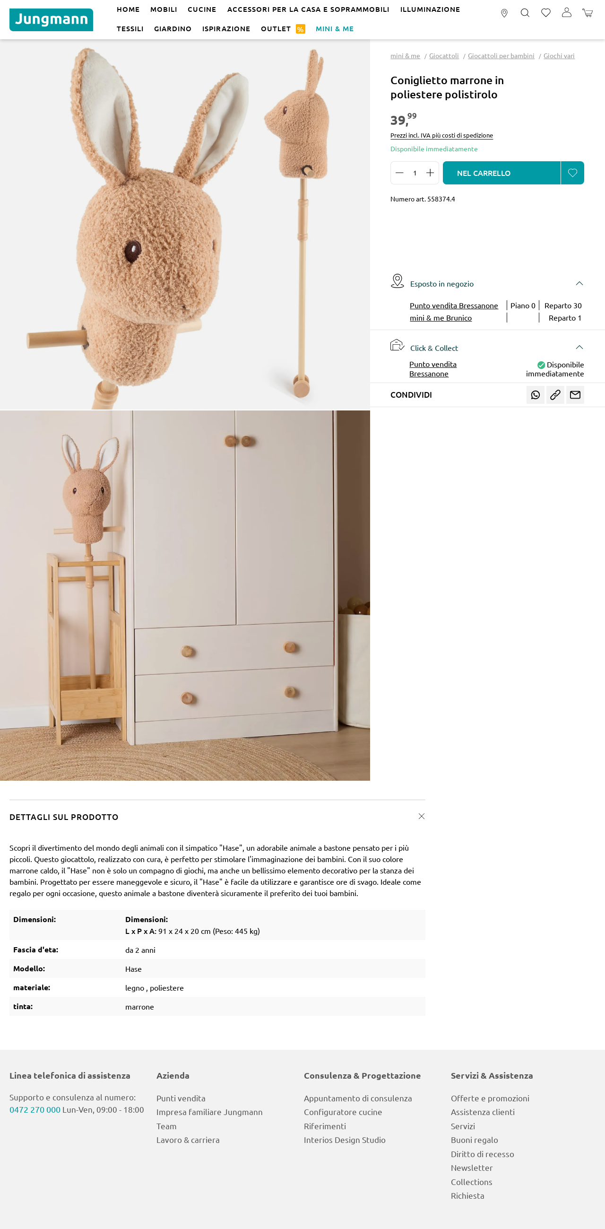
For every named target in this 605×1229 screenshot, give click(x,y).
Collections (472, 1181)
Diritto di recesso (482, 1154)
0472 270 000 (34, 1109)
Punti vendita (181, 1098)
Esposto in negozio (432, 281)
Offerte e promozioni (490, 1098)
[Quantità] (415, 172)
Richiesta (467, 1195)
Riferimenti (325, 1126)
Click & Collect (424, 345)
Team (166, 1126)
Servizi (463, 1126)
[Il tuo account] (566, 13)
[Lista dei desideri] (546, 13)
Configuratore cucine (343, 1111)
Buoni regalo (474, 1139)
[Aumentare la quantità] (431, 172)
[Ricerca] (525, 13)
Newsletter (472, 1167)
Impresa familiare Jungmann (209, 1111)
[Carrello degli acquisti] (587, 13)
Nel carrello (484, 172)
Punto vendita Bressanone (454, 305)
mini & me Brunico (441, 317)
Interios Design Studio (345, 1139)
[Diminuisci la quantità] (399, 172)
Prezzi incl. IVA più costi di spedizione (441, 135)
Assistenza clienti (483, 1111)
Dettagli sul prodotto (64, 816)
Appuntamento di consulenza (358, 1098)
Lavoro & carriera (188, 1139)
